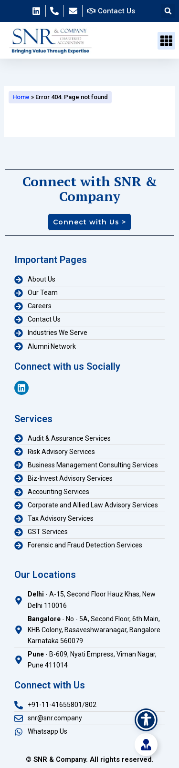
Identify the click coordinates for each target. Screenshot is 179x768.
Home (21, 97)
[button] (168, 11)
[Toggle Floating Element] (146, 744)
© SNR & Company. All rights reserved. (90, 759)
